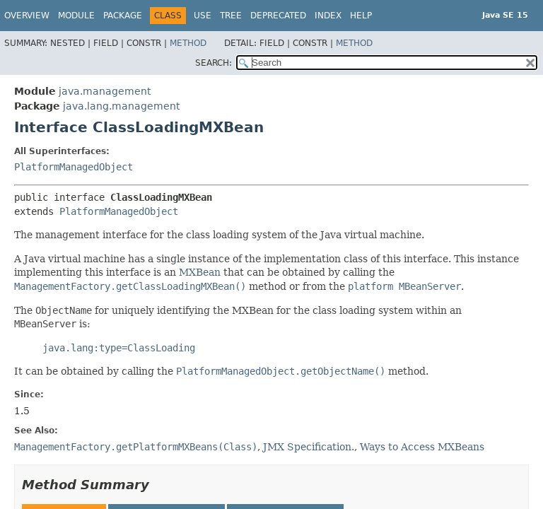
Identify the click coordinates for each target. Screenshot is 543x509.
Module (76, 16)
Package (122, 16)
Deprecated (278, 16)
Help (361, 16)
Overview (26, 16)
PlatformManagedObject (73, 166)
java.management (105, 91)
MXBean (200, 272)
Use (202, 16)
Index (328, 16)
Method (188, 43)
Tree (231, 16)
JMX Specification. (308, 446)
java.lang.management (121, 106)
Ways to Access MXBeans (422, 446)
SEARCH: (213, 63)
